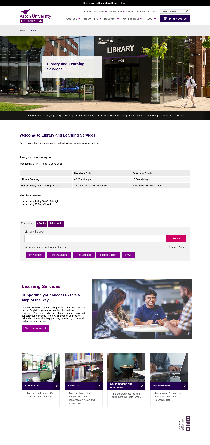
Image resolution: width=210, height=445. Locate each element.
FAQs (49, 115)
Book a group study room (142, 115)
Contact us (165, 115)
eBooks (41, 223)
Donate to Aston (142, 11)
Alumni (129, 11)
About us (180, 115)
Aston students (116, 11)
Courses (73, 18)
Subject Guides (108, 255)
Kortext (102, 115)
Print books (56, 223)
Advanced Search (177, 247)
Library (32, 30)
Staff (153, 11)
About (151, 18)
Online (124, 3)
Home (22, 30)
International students (95, 11)
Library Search (34, 231)
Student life (91, 18)
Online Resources (84, 115)
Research (111, 18)
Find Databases (59, 255)
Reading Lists (117, 115)
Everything (27, 223)
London (115, 3)
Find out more (33, 328)
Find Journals (84, 255)
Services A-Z (34, 115)
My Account (35, 255)
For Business (132, 18)
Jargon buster (63, 115)
